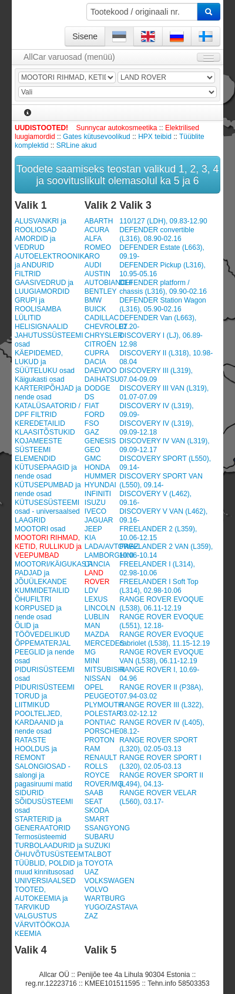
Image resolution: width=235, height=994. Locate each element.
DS (90, 397)
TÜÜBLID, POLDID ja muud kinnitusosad (48, 867)
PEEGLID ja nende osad (44, 656)
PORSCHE (102, 731)
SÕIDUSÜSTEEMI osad (44, 806)
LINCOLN (100, 608)
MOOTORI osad (40, 529)
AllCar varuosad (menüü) (69, 57)
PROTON (100, 740)
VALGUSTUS (36, 916)
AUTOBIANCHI (109, 283)
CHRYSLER (104, 335)
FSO (92, 423)
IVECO (95, 511)
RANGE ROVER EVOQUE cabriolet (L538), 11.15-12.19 (164, 638)
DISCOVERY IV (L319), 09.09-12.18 (156, 427)
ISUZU (95, 502)
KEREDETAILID (40, 423)
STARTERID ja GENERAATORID (42, 823)
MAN (92, 626)
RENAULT (101, 758)
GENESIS (100, 441)
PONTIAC (100, 722)
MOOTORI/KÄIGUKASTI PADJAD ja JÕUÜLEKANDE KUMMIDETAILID (49, 577)
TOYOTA (99, 863)
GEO (92, 450)
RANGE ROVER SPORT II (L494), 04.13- (161, 779)
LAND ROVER (97, 577)
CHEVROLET (106, 327)
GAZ (92, 432)
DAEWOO (101, 371)
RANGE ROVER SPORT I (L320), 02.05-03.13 (160, 762)
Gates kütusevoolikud (96, 137)
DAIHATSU (102, 379)
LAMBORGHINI (109, 555)
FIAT (92, 406)
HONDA (97, 467)
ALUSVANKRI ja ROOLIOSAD (40, 225)
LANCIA (97, 564)
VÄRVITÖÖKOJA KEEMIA (42, 929)
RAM (92, 749)
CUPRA (97, 353)
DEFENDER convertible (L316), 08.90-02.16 (156, 234)
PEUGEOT (102, 696)
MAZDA (97, 634)
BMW (93, 300)
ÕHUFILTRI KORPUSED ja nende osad (38, 608)
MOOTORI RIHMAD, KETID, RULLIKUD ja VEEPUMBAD (48, 546)
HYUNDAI (100, 485)
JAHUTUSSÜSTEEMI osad (49, 339)
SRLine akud (76, 145)
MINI (92, 661)
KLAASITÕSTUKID (45, 432)
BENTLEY (101, 291)
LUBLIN (97, 617)
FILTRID (28, 274)
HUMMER (100, 476)
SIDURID (29, 793)
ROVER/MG (104, 784)
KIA (90, 538)
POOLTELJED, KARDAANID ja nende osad (39, 722)
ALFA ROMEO (98, 243)
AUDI (93, 265)
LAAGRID (30, 520)
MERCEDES (105, 643)
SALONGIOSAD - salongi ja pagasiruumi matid (43, 775)
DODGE (97, 388)
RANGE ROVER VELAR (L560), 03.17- (157, 797)
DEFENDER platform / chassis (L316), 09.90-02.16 (163, 287)
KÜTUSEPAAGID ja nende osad (46, 471)
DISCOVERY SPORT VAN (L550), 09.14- (161, 480)
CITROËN (100, 344)
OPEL (94, 687)
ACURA (97, 230)
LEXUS (96, 599)
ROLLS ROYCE (97, 770)
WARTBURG (105, 898)
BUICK (95, 309)
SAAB (94, 793)
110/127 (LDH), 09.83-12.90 (163, 221)
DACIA (95, 362)
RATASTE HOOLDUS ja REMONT (36, 749)
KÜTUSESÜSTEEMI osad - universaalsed (47, 506)
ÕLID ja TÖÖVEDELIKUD (42, 630)
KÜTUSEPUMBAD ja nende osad (48, 489)
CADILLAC (102, 318)
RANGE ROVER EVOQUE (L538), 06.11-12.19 (161, 603)
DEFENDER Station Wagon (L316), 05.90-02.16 (162, 304)
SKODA (97, 810)
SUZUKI (97, 846)
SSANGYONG (107, 828)
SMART (97, 819)
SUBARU (99, 837)
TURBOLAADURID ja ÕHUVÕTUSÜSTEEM (49, 850)
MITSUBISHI (105, 670)
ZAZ (91, 916)
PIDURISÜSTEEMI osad (45, 674)
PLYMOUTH (104, 705)
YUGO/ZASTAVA (111, 907)
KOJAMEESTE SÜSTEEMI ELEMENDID (38, 450)
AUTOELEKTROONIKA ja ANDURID (49, 260)
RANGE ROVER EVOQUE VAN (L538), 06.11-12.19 (161, 656)
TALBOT (98, 854)
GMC (93, 458)
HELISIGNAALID (41, 327)
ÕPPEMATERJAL (42, 643)
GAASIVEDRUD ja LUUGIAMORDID (44, 287)
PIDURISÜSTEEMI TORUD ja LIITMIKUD (45, 696)
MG (90, 652)
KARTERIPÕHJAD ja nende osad (48, 392)
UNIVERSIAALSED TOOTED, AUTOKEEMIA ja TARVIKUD (45, 894)
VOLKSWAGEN (110, 881)
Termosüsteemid (40, 837)
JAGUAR (99, 520)
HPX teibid (155, 137)
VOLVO (96, 890)
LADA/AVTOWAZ (112, 546)
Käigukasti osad (40, 379)
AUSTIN (97, 274)
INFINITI (98, 494)
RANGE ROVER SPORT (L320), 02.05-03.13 (158, 744)
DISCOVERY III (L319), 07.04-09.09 (156, 375)
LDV (91, 590)
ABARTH (99, 221)
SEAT (93, 802)
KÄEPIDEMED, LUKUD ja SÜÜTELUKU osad (45, 362)
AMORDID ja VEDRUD (35, 243)
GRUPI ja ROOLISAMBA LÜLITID (38, 309)
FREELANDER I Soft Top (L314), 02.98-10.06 (159, 586)
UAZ (92, 872)
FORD (95, 415)
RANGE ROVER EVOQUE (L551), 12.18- (161, 621)
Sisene (85, 36)
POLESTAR (103, 714)
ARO (92, 256)
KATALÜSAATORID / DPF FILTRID (47, 410)
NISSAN (98, 678)
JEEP (93, 529)
